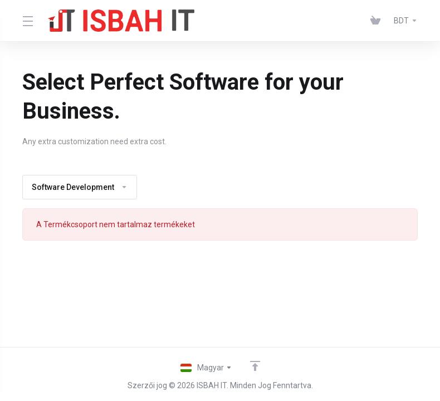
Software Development (80, 187)
